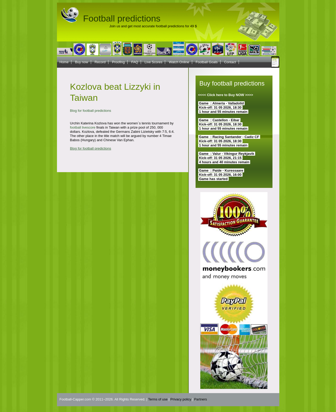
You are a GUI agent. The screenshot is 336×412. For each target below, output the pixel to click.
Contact (230, 62)
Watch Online (179, 62)
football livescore (83, 127)
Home (64, 62)
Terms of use (157, 399)
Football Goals (207, 62)
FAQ (134, 62)
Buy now (81, 62)
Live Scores (153, 62)
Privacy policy (180, 399)
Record (100, 62)
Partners (200, 399)
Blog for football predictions (90, 111)
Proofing (118, 62)
